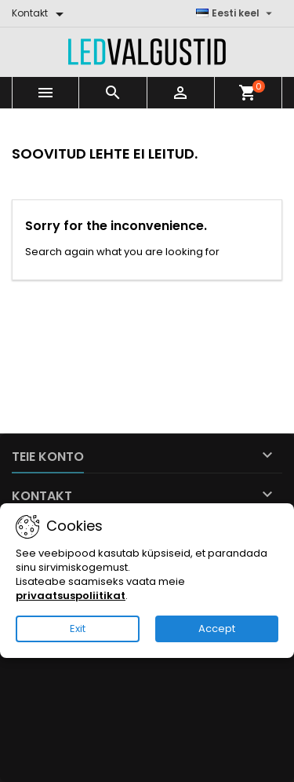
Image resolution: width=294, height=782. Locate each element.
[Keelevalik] (236, 13)
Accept (216, 628)
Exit (77, 628)
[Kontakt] (40, 13)
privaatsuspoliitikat (70, 595)
